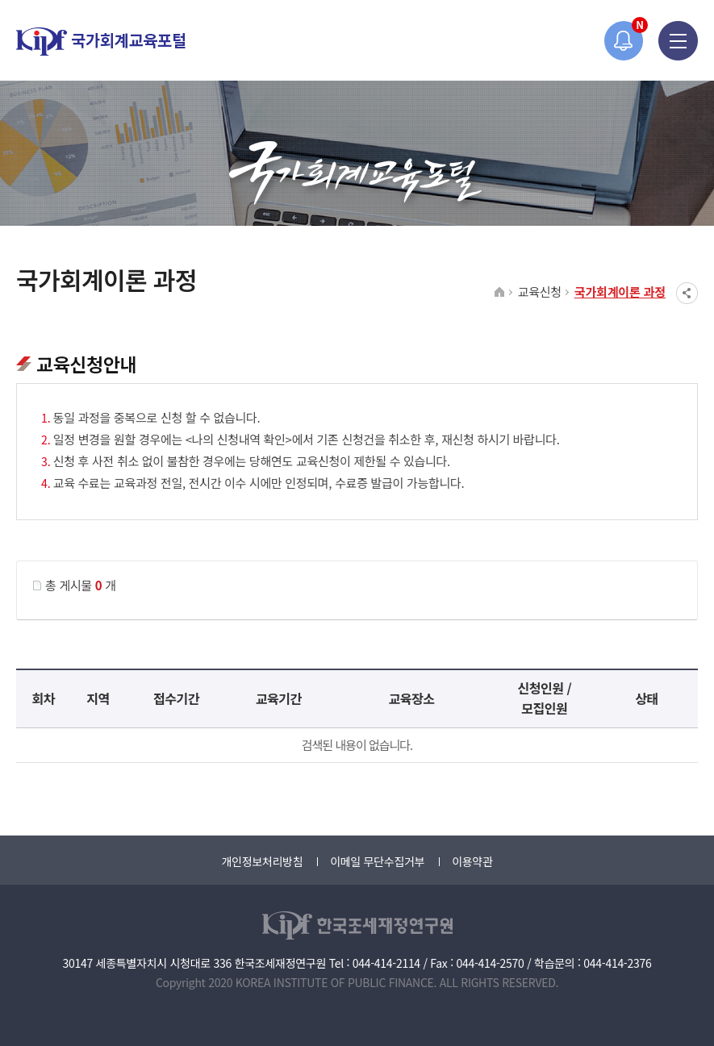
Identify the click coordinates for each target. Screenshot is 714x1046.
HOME (500, 292)
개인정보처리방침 (262, 861)
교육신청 (540, 291)
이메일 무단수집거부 (377, 861)
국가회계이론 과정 (620, 291)
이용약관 (472, 861)
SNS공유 (687, 293)
